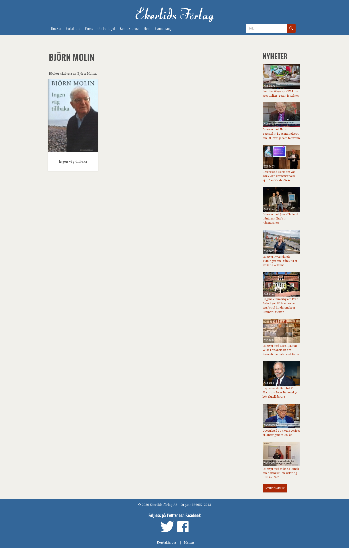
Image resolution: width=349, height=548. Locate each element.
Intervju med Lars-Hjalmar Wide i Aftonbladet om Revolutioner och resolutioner (281, 350)
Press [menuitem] (89, 28)
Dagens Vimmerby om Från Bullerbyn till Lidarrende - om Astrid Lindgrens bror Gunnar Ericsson (280, 306)
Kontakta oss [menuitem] (129, 28)
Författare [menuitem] (73, 28)
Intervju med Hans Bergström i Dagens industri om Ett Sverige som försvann (281, 133)
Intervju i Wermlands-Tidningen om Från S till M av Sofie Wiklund (280, 261)
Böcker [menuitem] (56, 28)
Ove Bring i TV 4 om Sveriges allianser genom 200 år (281, 432)
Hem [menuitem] (147, 28)
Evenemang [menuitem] (163, 28)
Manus (189, 542)
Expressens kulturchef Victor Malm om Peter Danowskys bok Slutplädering (281, 392)
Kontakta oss (167, 542)
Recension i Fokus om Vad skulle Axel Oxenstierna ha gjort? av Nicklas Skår (279, 176)
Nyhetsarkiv (275, 488)
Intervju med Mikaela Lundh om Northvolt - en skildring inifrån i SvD (281, 473)
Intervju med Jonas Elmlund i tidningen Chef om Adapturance (281, 218)
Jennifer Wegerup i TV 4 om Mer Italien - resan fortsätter (281, 93)
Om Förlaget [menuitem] (106, 28)
